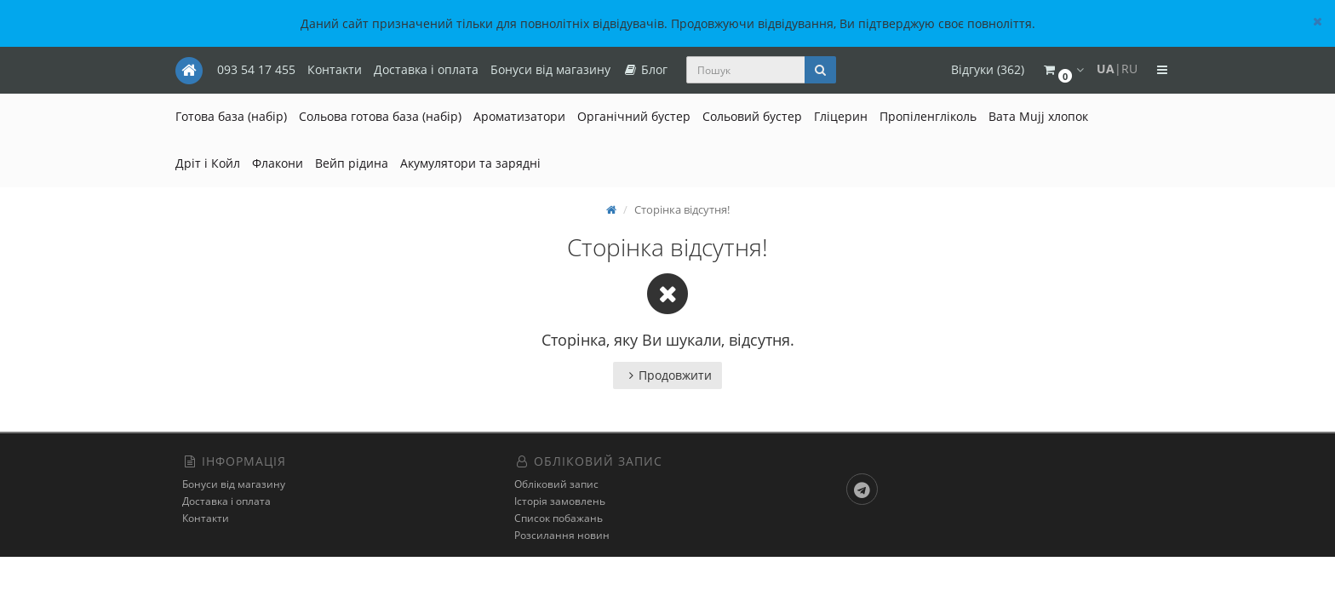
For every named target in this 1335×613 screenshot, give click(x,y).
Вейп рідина (351, 163)
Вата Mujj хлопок (1038, 116)
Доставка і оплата (426, 69)
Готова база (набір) (231, 116)
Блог (645, 69)
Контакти (334, 69)
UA (1105, 68)
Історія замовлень (559, 501)
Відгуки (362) (987, 69)
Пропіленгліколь (928, 116)
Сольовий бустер (752, 116)
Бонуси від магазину (550, 69)
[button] (1062, 70)
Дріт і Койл (207, 163)
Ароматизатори (519, 116)
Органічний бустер (633, 116)
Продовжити (667, 375)
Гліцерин (841, 116)
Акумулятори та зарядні (470, 163)
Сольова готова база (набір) (380, 116)
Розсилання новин (562, 535)
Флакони (277, 163)
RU (1129, 68)
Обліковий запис (556, 484)
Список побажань (558, 518)
